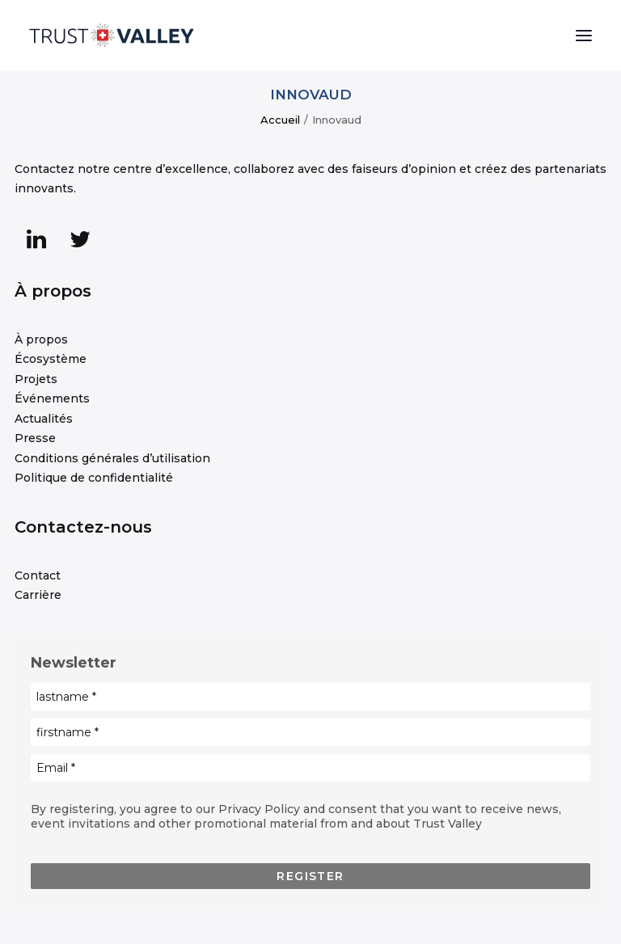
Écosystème (51, 359)
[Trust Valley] (111, 35)
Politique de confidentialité (94, 477)
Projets (36, 379)
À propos (41, 339)
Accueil (280, 119)
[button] (584, 35)
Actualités (44, 418)
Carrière (38, 595)
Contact (38, 575)
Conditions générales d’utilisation (112, 458)
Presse (35, 438)
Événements (52, 398)
